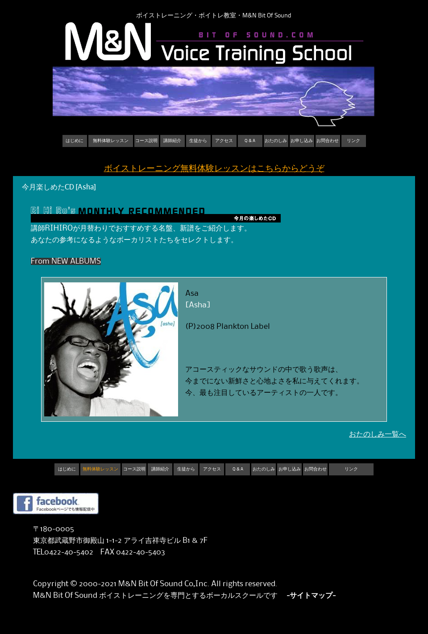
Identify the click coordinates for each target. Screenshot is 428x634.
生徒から (198, 141)
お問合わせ (327, 141)
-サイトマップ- (311, 595)
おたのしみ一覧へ (377, 434)
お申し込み (302, 141)
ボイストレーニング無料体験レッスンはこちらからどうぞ (214, 168)
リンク (353, 141)
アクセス (224, 141)
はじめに (74, 141)
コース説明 (146, 141)
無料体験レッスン (111, 141)
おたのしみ (276, 141)
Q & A (250, 141)
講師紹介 (172, 141)
